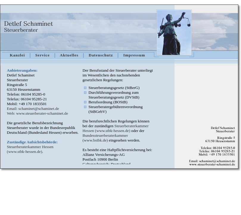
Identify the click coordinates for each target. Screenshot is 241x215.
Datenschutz (101, 55)
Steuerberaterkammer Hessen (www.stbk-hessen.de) (30, 149)
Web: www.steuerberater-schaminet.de (37, 113)
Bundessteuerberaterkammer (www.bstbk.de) (105, 137)
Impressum (134, 55)
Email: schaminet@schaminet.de (33, 108)
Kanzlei (17, 55)
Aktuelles (69, 55)
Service (42, 55)
